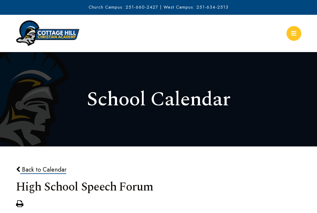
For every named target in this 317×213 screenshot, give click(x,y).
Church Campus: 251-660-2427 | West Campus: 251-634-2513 (158, 7)
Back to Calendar (41, 169)
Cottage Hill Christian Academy (48, 33)
